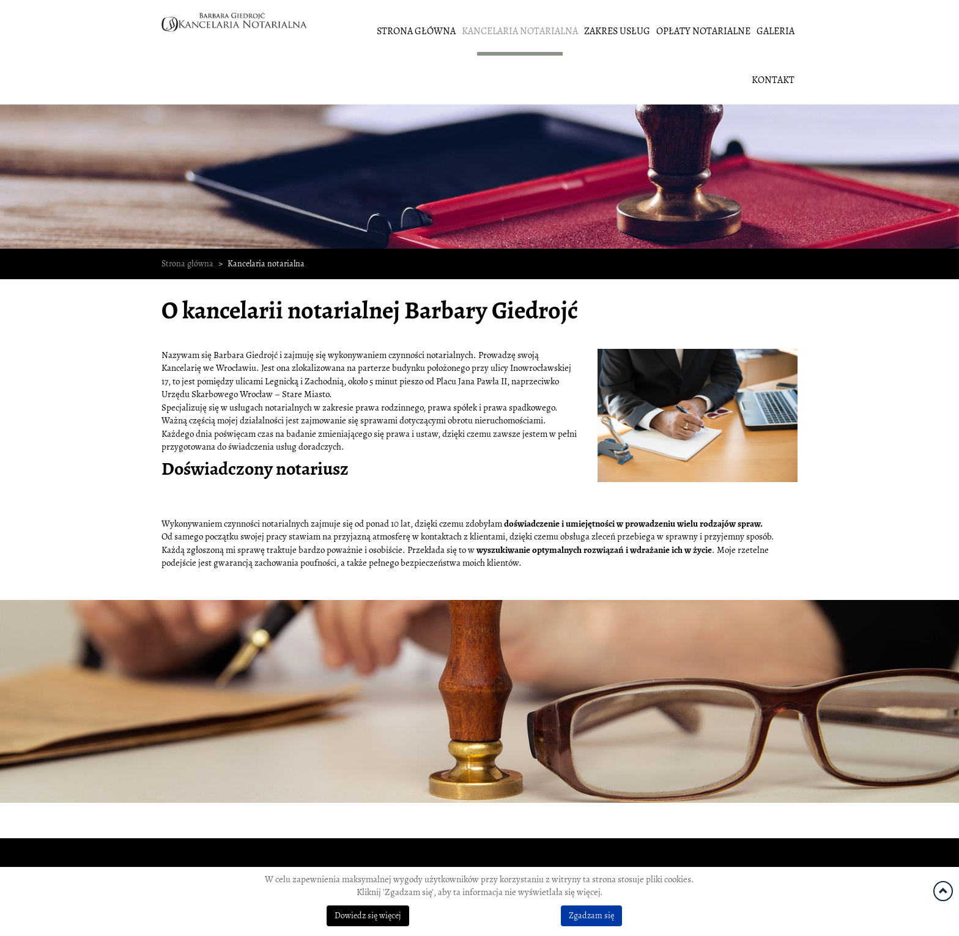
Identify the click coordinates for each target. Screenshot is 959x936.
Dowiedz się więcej (368, 916)
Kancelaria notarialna (520, 31)
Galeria (775, 31)
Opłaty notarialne (703, 31)
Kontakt (773, 80)
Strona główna (416, 31)
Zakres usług (617, 31)
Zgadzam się (591, 916)
